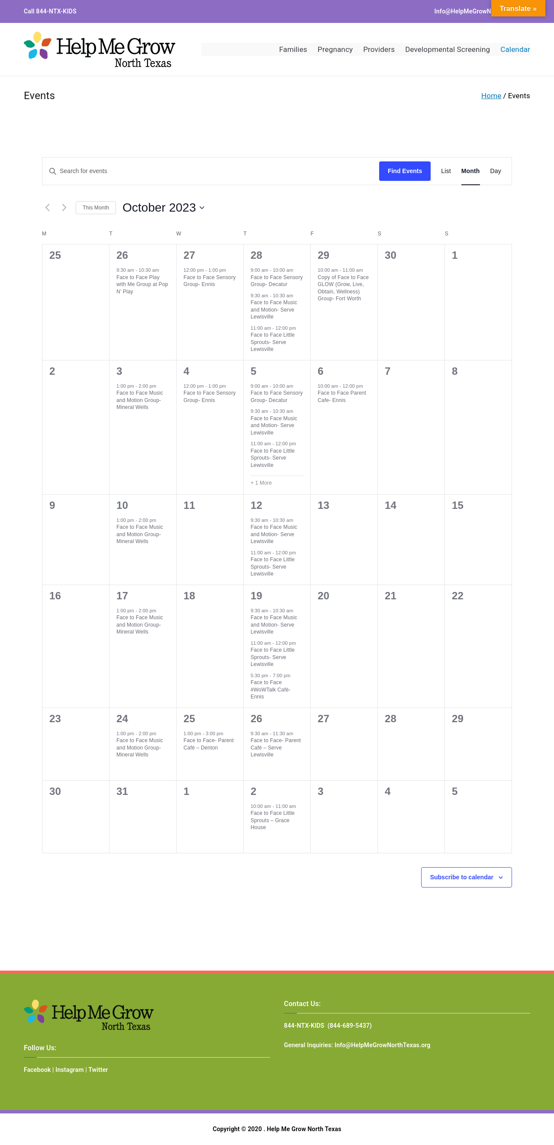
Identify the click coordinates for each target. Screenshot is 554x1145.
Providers (379, 49)
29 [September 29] (323, 255)
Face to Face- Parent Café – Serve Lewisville (276, 747)
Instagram (69, 1069)
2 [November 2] (254, 791)
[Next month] (64, 208)
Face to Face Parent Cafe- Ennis (342, 396)
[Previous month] (47, 208)
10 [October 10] (122, 505)
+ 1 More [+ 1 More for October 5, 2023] (261, 483)
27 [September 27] (189, 255)
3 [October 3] (119, 371)
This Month (96, 208)
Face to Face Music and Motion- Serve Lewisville (274, 309)
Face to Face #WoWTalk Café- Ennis (270, 689)
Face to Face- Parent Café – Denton (209, 744)
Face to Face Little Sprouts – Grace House (273, 820)
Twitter (98, 1069)
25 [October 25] (189, 718)
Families (293, 49)
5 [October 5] (254, 371)
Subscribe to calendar (461, 877)
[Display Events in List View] (446, 171)
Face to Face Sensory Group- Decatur (277, 281)
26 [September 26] (122, 255)
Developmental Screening (447, 49)
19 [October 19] (256, 595)
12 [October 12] (256, 505)
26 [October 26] (256, 718)
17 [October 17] (122, 595)
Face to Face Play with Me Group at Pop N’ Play (142, 284)
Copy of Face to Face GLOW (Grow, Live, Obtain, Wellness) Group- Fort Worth (343, 288)
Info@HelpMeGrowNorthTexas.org (482, 11)
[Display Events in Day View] (495, 171)
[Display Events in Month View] (470, 171)
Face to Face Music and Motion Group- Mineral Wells (139, 400)
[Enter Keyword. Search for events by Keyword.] (210, 171)
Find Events (405, 170)
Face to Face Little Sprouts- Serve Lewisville (273, 342)
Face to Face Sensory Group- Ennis (210, 281)
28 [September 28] (256, 255)
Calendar (515, 49)
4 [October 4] (187, 371)
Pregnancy (335, 49)
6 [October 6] (321, 371)
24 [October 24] (122, 718)
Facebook (37, 1069)
